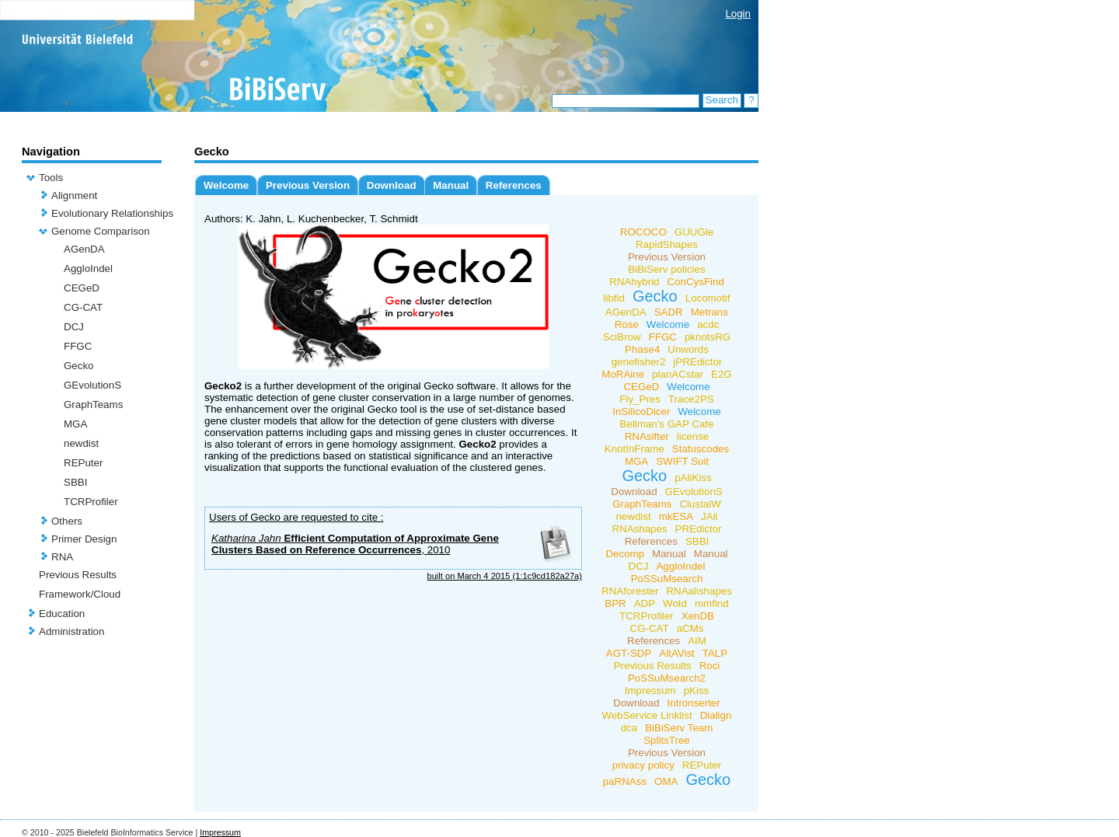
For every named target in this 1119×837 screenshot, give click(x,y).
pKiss (696, 690)
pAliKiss (693, 477)
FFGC (78, 346)
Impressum (650, 690)
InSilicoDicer (641, 411)
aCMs (690, 628)
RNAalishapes (698, 591)
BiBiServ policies (666, 269)
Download (392, 185)
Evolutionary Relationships (112, 213)
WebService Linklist (647, 715)
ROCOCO (643, 232)
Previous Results (78, 575)
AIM (697, 641)
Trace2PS (691, 399)
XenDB (698, 616)
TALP (714, 653)
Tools (51, 177)
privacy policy (643, 765)
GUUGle (694, 232)
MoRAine (622, 374)
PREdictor (698, 529)
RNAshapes (639, 529)
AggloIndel (88, 268)
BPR (615, 603)
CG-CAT (83, 307)
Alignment (74, 195)
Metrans (709, 312)
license (693, 436)
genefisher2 (639, 362)
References (514, 185)
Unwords (688, 349)
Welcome (226, 185)
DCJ (74, 327)
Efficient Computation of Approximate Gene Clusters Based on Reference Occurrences (355, 544)
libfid (613, 298)
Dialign (716, 715)
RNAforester (629, 591)
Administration (71, 631)
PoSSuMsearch (667, 578)
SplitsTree (666, 740)
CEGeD (81, 288)
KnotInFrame (634, 449)
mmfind (712, 603)
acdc (708, 324)
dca (629, 728)
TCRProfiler (91, 501)
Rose (627, 324)
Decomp (624, 554)
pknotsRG (707, 337)
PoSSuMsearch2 (667, 678)
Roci (709, 665)
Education (62, 613)
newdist (81, 443)
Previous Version (308, 185)
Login (738, 13)
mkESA (676, 516)
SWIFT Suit (682, 461)
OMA (666, 781)
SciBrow (622, 337)
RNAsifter (647, 436)
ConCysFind (696, 282)
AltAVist (676, 653)
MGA (75, 424)
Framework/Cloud (79, 594)
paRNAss (625, 781)
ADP (644, 603)
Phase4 (642, 349)
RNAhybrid (634, 282)
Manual (451, 185)
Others (66, 521)
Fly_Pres (640, 399)
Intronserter (694, 703)
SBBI (75, 482)
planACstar (677, 374)
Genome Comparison (100, 231)
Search (722, 100)
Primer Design (84, 539)
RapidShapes (667, 244)
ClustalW (699, 504)
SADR (668, 312)
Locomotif (707, 298)
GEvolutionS (92, 385)
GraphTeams (93, 404)
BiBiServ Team (679, 728)
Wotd (675, 603)
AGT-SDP (629, 653)
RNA (62, 557)
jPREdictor (697, 362)
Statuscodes (700, 449)
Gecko (79, 365)
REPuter (83, 463)
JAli (709, 516)
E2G (721, 374)
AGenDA (84, 249)
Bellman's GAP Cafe (667, 424)
